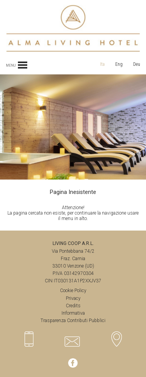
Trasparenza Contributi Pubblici (73, 320)
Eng (119, 64)
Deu (136, 64)
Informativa (73, 313)
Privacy (73, 298)
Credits (73, 305)
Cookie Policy (73, 290)
